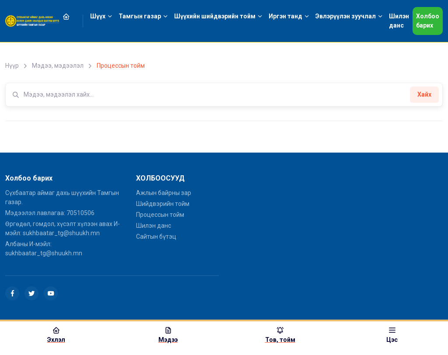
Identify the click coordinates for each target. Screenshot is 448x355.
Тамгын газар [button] (140, 16)
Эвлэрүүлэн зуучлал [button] (345, 16)
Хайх (424, 94)
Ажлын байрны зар (163, 192)
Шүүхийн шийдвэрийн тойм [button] (215, 16)
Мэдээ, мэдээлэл (58, 65)
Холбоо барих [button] (427, 21)
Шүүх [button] (97, 16)
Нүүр (12, 65)
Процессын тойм (160, 214)
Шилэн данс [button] (399, 21)
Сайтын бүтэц (156, 236)
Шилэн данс (153, 225)
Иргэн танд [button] (285, 16)
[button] (71, 16)
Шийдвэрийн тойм (162, 203)
